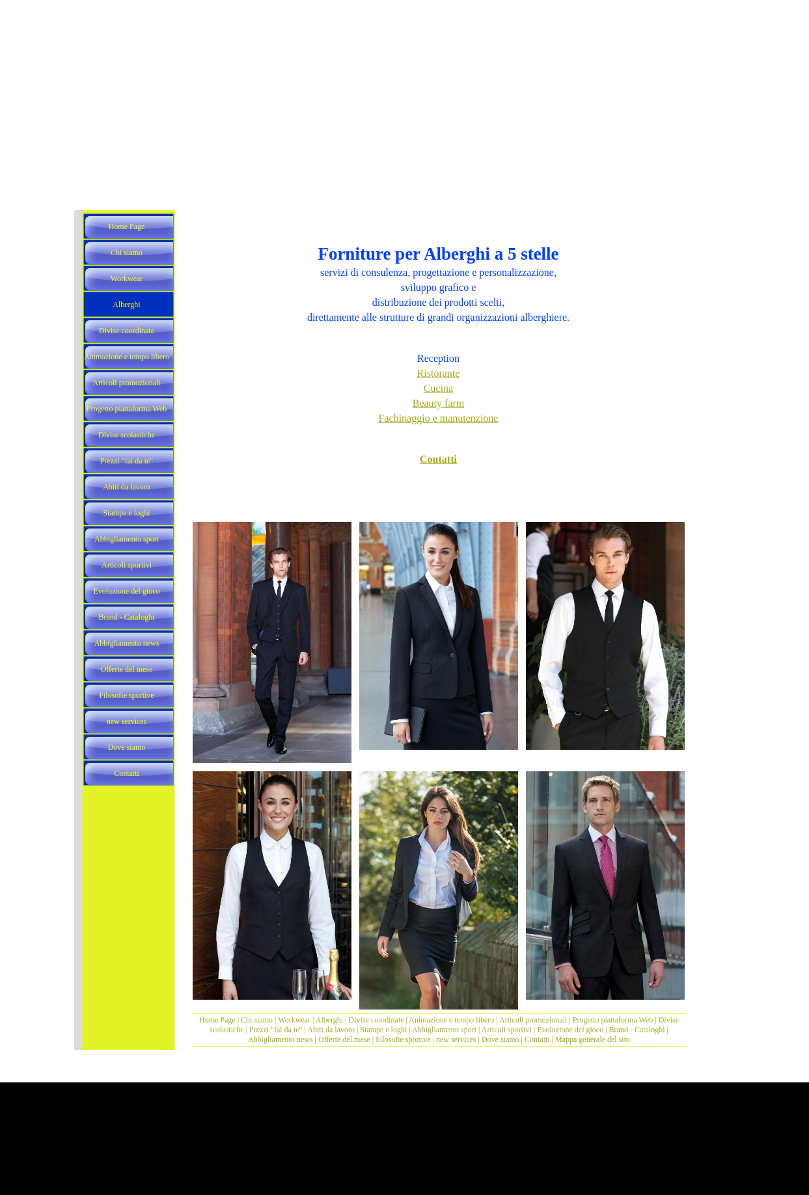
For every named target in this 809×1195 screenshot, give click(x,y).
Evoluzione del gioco (570, 1029)
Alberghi (329, 1019)
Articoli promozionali (533, 1019)
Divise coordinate (377, 1019)
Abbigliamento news (280, 1039)
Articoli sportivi (508, 1029)
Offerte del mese (344, 1039)
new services (456, 1039)
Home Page (217, 1019)
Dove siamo (500, 1039)
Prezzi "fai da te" (276, 1029)
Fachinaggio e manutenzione (439, 418)
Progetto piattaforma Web (613, 1019)
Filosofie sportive (403, 1039)
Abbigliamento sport (444, 1029)
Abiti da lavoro (331, 1029)
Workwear (295, 1019)
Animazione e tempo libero (451, 1019)
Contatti (438, 459)
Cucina (438, 388)
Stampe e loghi (383, 1029)
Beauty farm (439, 403)
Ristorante (438, 373)
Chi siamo (257, 1019)
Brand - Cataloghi (638, 1029)
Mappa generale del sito (592, 1039)
